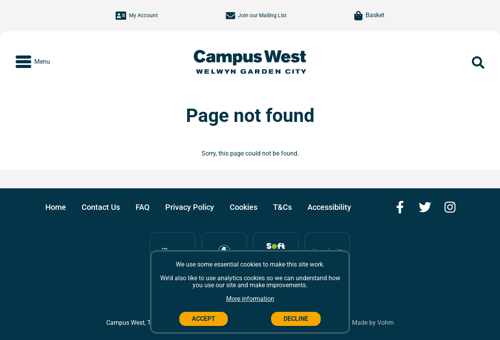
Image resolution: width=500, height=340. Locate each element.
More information (250, 298)
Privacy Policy (189, 207)
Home (55, 207)
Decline (296, 318)
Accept (203, 318)
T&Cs (282, 207)
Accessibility (329, 207)
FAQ (143, 207)
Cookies (243, 207)
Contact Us (101, 207)
